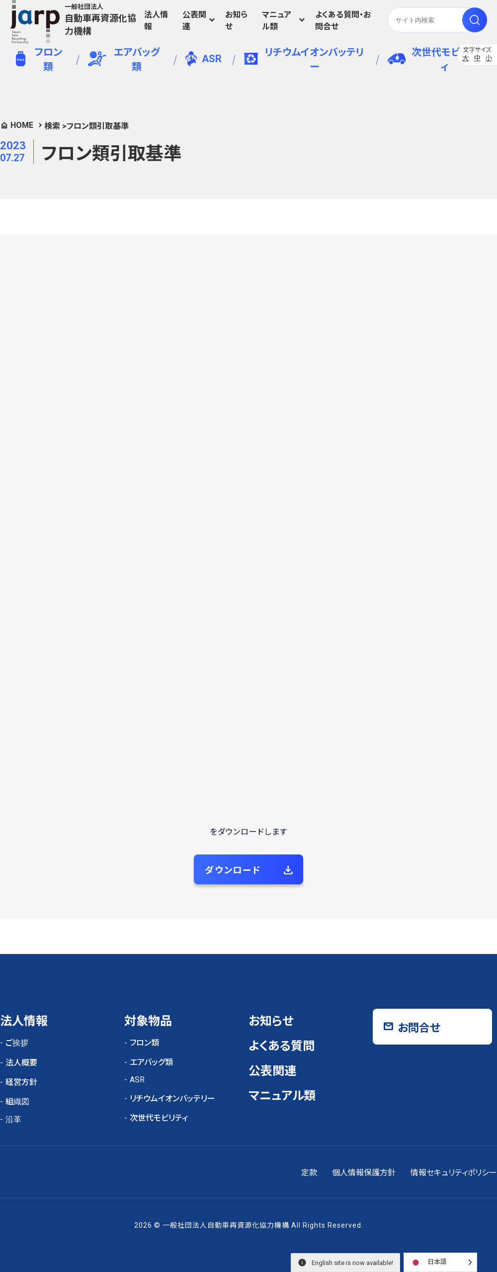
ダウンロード (233, 870)
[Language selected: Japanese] (440, 1262)
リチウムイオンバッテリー (304, 59)
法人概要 (21, 1062)
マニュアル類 (276, 20)
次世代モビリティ (432, 59)
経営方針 (21, 1082)
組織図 (17, 1101)
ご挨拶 (16, 1043)
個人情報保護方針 (364, 1172)
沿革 (13, 1119)
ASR (203, 58)
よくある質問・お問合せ (343, 20)
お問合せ (419, 1028)
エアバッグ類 (124, 59)
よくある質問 (281, 1046)
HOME (21, 125)
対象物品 (148, 1021)
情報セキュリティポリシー (454, 1172)
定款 (309, 1172)
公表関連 (194, 20)
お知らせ (236, 20)
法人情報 (156, 20)
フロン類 (39, 59)
